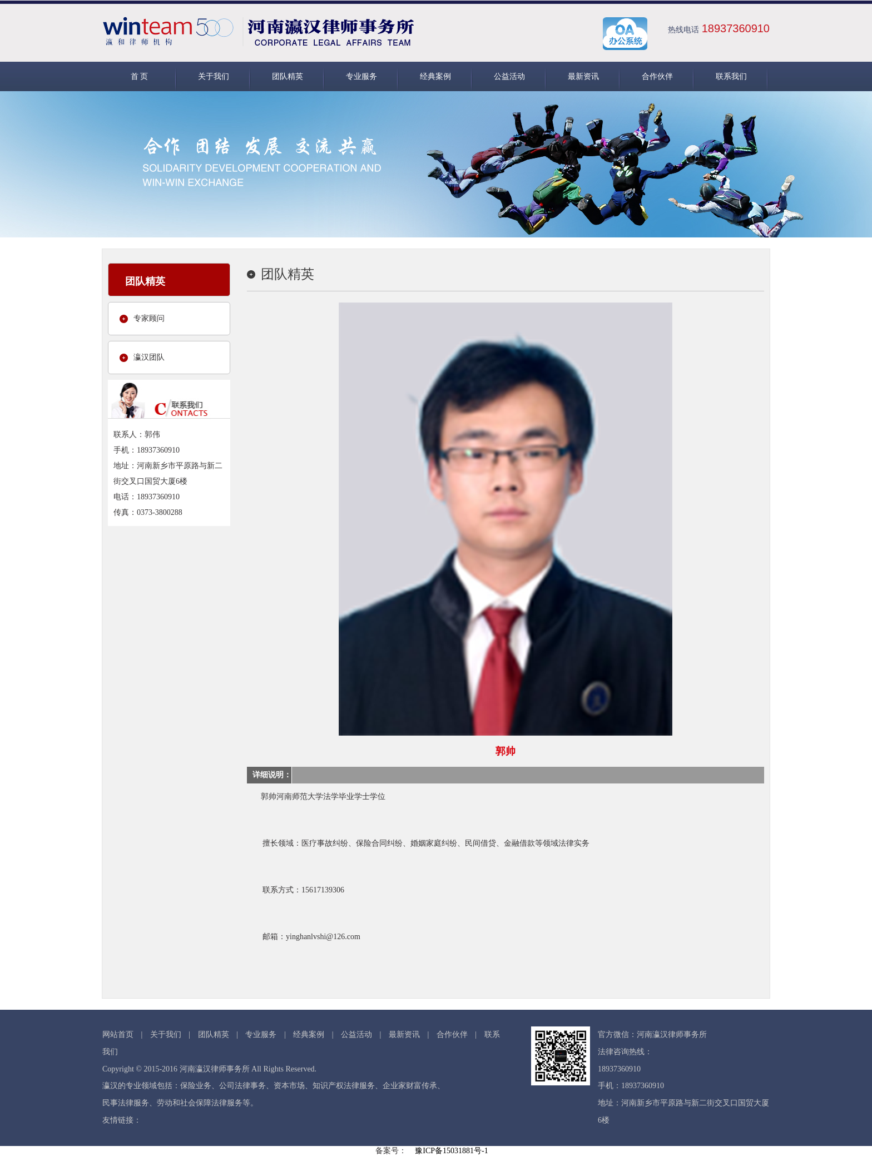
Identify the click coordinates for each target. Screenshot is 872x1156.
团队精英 (287, 76)
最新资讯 (583, 76)
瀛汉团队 (149, 357)
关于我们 (213, 76)
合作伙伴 (657, 76)
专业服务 (361, 76)
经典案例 (435, 76)
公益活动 (509, 76)
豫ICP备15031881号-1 (451, 1151)
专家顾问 (149, 318)
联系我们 (731, 76)
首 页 (139, 76)
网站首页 (117, 1034)
